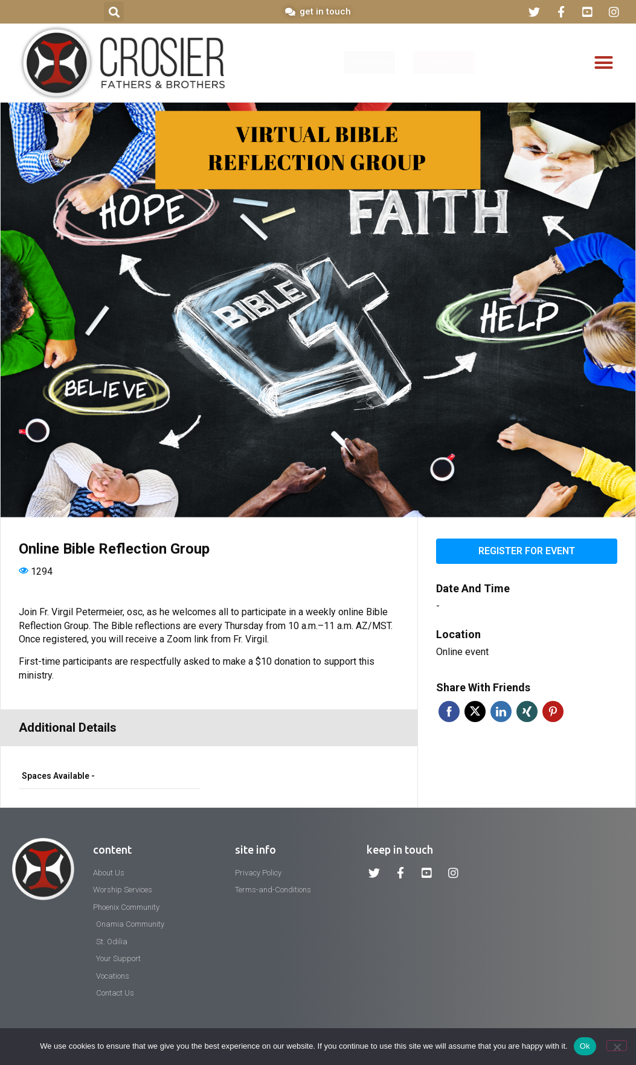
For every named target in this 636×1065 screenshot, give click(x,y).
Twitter (475, 711)
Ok (585, 1046)
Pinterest (553, 711)
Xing (527, 711)
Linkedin (501, 711)
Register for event (526, 551)
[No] (616, 1045)
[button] (114, 12)
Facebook (449, 711)
